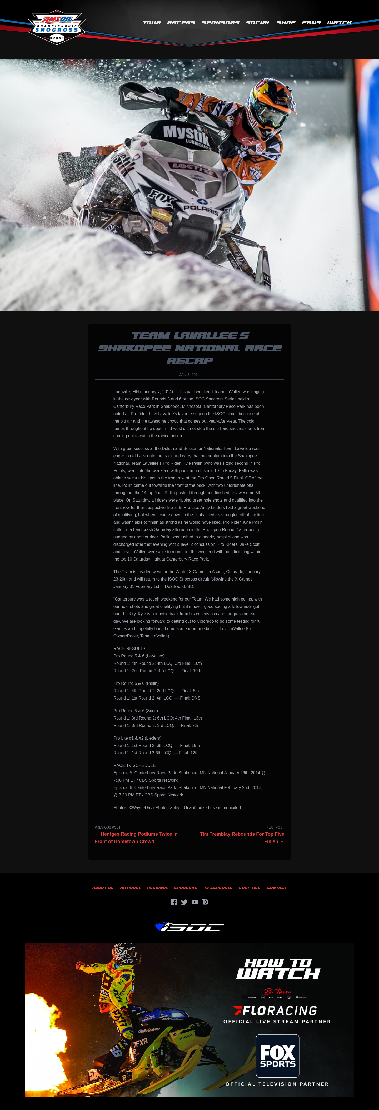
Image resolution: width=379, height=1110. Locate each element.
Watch (339, 23)
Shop (286, 23)
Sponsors (221, 23)
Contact (277, 887)
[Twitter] (184, 902)
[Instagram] (205, 902)
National (130, 887)
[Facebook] (174, 902)
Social (258, 23)
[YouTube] (195, 902)
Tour (151, 23)
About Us (103, 887)
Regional (157, 887)
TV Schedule (218, 887)
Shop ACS (250, 887)
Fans (311, 23)
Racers (181, 23)
